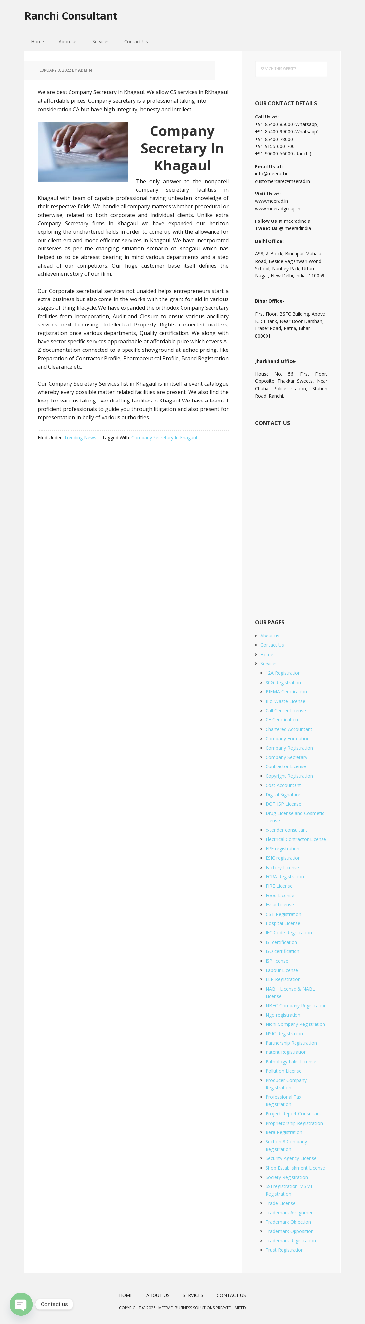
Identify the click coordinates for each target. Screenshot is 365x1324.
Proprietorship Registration (294, 1123)
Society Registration (287, 1177)
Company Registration (289, 748)
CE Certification (282, 719)
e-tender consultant (286, 830)
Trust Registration (285, 1250)
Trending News (80, 437)
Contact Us (272, 645)
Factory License (282, 867)
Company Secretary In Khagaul (164, 437)
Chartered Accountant (289, 729)
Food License (280, 895)
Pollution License (284, 1071)
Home (266, 654)
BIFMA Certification (286, 691)
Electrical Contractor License (296, 839)
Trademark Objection (288, 1222)
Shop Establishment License (295, 1168)
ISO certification (282, 951)
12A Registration (283, 673)
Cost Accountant (283, 785)
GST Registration (283, 914)
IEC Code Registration (289, 932)
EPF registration (282, 848)
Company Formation (288, 738)
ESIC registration (283, 858)
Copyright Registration (289, 776)
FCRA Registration (285, 876)
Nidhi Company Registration (295, 1024)
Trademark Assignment (290, 1212)
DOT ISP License (283, 804)
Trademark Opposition (290, 1231)
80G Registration (283, 682)
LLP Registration (283, 979)
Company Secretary (286, 757)
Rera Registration (284, 1132)
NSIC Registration (284, 1033)
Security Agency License (291, 1158)
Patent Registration (286, 1052)
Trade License (280, 1203)
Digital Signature (283, 795)
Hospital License (283, 923)
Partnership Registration (291, 1043)
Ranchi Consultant (79, 16)
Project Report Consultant (293, 1113)
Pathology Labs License (291, 1061)
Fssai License (280, 904)
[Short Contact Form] (291, 515)
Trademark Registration (291, 1240)
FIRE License (279, 886)
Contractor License (286, 766)
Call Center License (286, 710)
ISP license (277, 961)
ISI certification (281, 942)
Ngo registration (283, 1015)
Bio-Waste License (285, 701)
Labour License (282, 970)
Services (269, 664)
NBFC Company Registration (296, 1005)
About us (269, 636)
